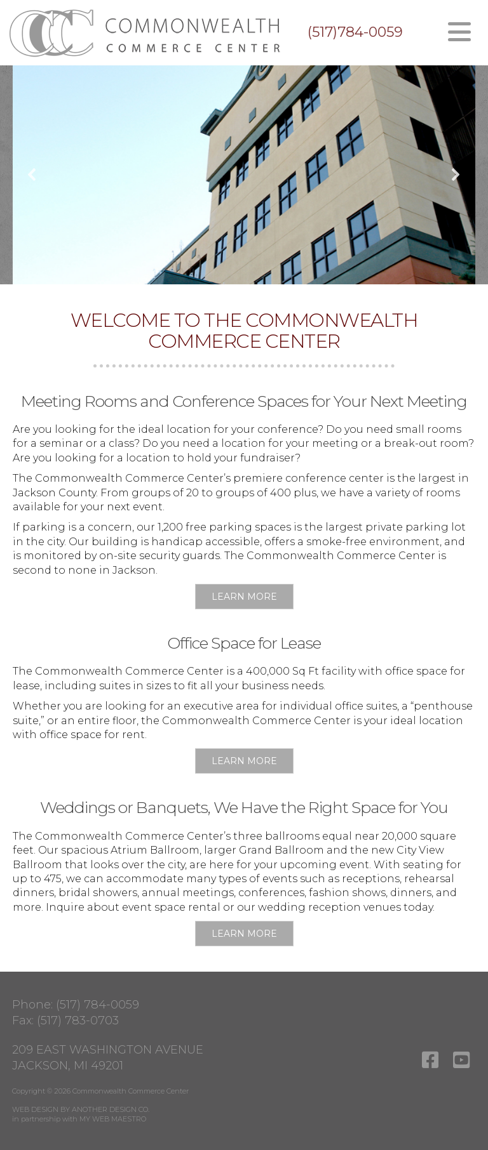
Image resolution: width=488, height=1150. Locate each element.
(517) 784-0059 (97, 1005)
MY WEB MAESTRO (112, 1118)
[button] (32, 174)
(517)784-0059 (355, 32)
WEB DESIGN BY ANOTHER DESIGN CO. (80, 1109)
